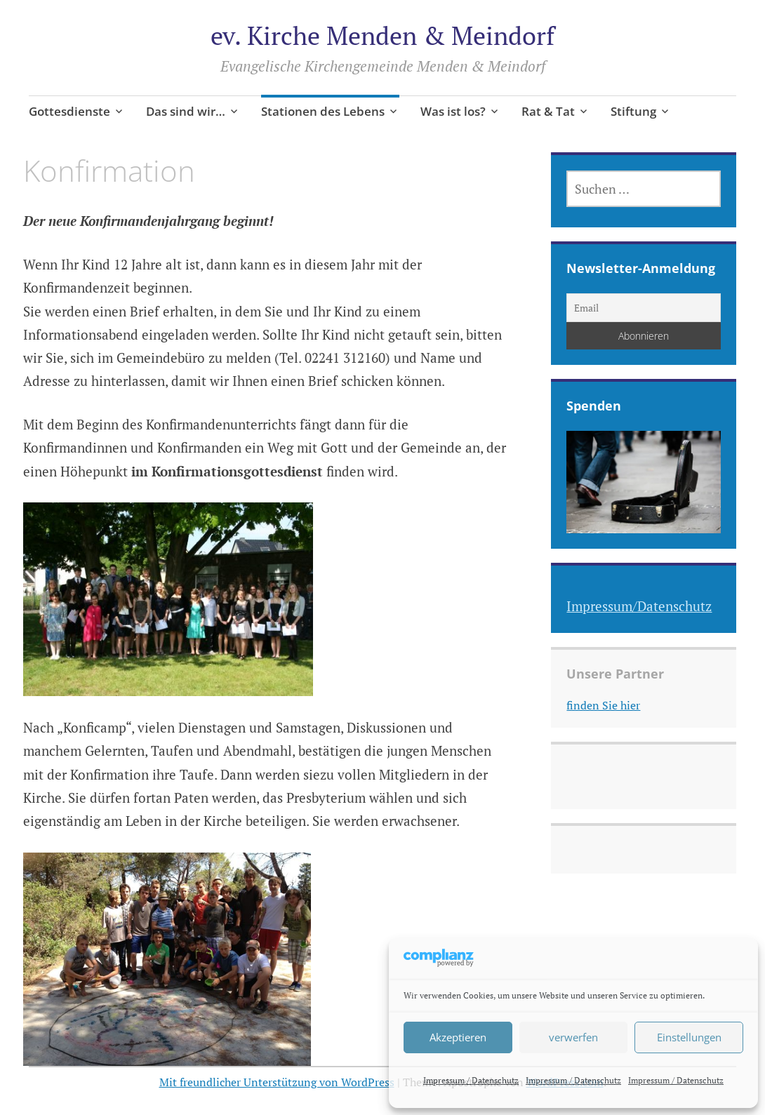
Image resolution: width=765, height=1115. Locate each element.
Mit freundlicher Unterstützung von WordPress (276, 1082)
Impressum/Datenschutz (639, 606)
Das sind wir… (185, 111)
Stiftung (633, 111)
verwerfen (573, 1037)
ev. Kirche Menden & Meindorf (382, 35)
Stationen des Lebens (323, 111)
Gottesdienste (69, 111)
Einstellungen (689, 1037)
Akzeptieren (458, 1037)
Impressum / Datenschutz (471, 1080)
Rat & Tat (548, 111)
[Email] (643, 307)
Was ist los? (453, 111)
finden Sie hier (603, 705)
